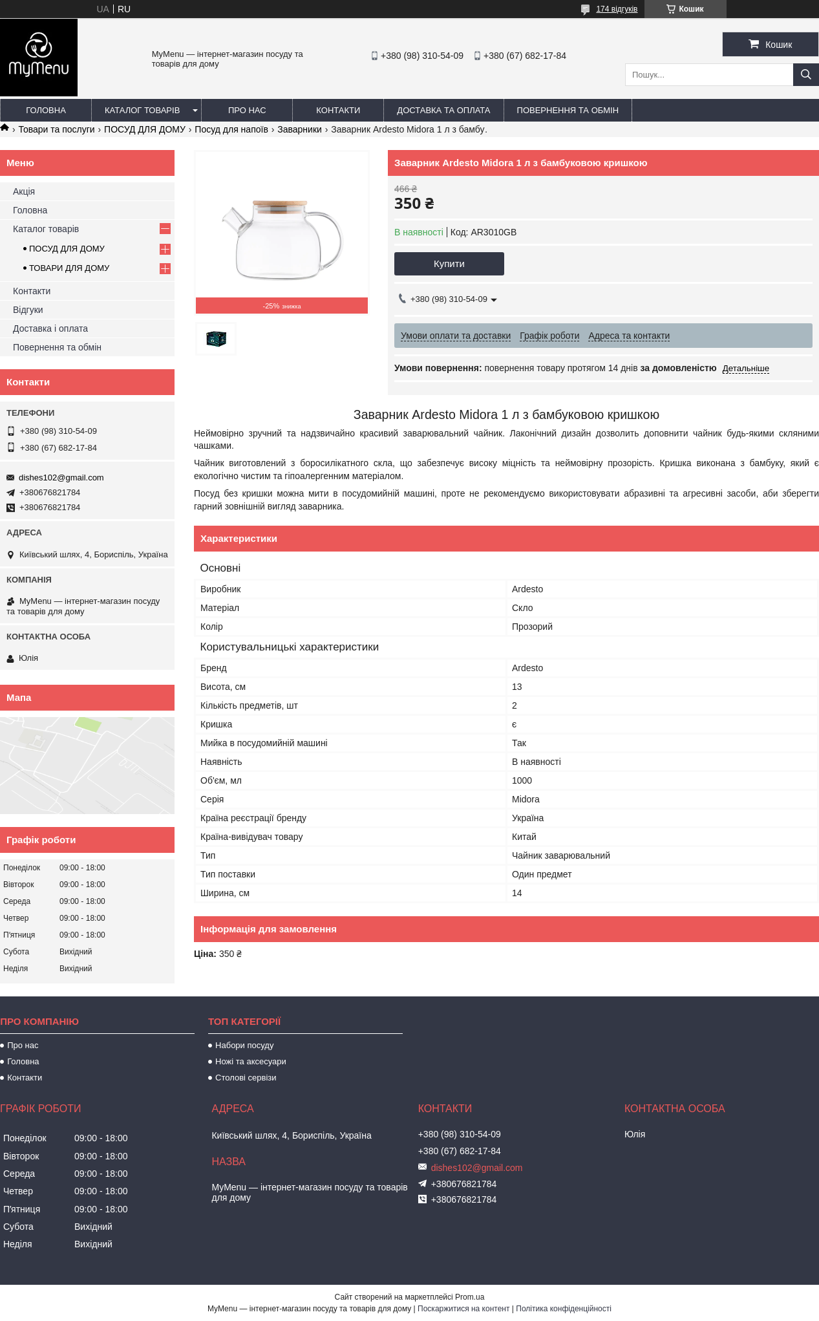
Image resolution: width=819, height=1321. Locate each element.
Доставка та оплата (443, 110)
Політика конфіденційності (564, 1308)
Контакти (338, 110)
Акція (24, 191)
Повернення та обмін (568, 110)
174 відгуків (616, 9)
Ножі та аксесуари (250, 1061)
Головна (46, 110)
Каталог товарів (142, 110)
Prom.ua (469, 1297)
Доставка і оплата (50, 328)
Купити (449, 263)
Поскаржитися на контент (463, 1308)
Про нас (247, 110)
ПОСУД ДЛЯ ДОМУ (145, 129)
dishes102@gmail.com (61, 477)
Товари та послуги (56, 129)
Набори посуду (244, 1045)
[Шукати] (806, 74)
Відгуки (28, 310)
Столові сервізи (246, 1077)
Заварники (299, 129)
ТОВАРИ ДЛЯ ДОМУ (69, 268)
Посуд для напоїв (231, 129)
